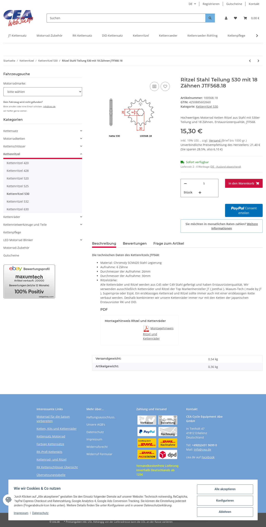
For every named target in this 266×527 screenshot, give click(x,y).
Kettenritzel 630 (18, 209)
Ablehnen (223, 510)
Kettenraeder (168, 35)
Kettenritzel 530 (207, 106)
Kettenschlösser (14, 146)
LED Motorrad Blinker (18, 240)
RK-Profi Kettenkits (49, 452)
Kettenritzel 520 (18, 178)
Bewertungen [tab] (135, 243)
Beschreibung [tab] (104, 243)
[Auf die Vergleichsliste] (154, 86)
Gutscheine (234, 4)
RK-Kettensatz (82, 35)
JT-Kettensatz (17, 35)
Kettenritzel (141, 35)
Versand (215, 140)
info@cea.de (49, 106)
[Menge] (204, 183)
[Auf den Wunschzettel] (165, 86)
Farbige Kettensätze (50, 444)
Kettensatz (10, 131)
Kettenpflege (236, 35)
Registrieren (211, 4)
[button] (226, 18)
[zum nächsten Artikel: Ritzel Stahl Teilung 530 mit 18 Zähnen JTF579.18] (258, 60)
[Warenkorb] (251, 18)
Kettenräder (11, 217)
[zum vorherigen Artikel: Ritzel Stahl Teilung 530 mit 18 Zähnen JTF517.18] (250, 60)
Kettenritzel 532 (18, 201)
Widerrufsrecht (97, 447)
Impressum (94, 439)
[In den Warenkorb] (95, 74)
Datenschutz (95, 432)
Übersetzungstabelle (51, 475)
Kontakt (254, 4)
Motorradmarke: (14, 83)
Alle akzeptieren (223, 489)
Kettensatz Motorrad (51, 436)
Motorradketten (14, 139)
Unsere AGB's (95, 424)
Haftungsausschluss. (100, 417)
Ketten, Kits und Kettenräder (57, 429)
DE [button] (190, 4)
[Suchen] (126, 18)
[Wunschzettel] (235, 18)
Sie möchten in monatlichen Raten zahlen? (222, 226)
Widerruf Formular (99, 454)
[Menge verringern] (185, 183)
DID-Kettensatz (112, 35)
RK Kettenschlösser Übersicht (57, 467)
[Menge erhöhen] (199, 192)
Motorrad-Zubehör (50, 35)
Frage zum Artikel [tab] (168, 243)
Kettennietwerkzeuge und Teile (25, 225)
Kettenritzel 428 (18, 171)
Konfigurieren (223, 499)
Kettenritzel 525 (18, 186)
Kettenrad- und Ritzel (51, 459)
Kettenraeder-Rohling (202, 35)
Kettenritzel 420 (18, 163)
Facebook (208, 457)
